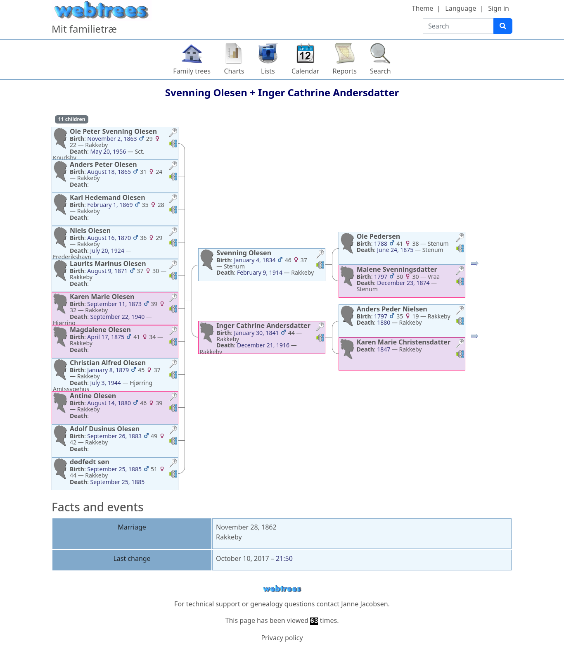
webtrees (282, 588)
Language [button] (460, 8)
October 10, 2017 (242, 558)
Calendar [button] (305, 71)
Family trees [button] (192, 71)
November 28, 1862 (246, 527)
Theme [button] (423, 8)
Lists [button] (268, 71)
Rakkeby (229, 537)
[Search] (502, 26)
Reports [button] (344, 71)
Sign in (498, 8)
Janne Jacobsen (364, 603)
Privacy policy (282, 637)
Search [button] (380, 71)
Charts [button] (234, 71)
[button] (173, 133)
